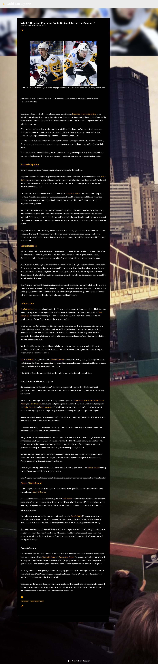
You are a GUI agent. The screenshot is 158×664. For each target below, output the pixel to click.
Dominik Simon (49, 557)
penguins (25, 601)
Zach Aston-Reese (66, 557)
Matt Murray (45, 407)
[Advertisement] (63, 640)
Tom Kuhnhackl (91, 400)
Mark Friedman (27, 360)
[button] (22, 30)
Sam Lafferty (76, 516)
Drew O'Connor (39, 492)
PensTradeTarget (37, 601)
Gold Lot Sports (19, 4)
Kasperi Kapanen (30, 164)
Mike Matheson (57, 360)
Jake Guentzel (30, 407)
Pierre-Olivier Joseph (31, 483)
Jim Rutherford (27, 309)
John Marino (27, 303)
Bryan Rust (78, 400)
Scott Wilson (36, 404)
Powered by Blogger (79, 661)
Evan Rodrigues (29, 246)
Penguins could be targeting (84, 114)
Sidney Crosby (93, 468)
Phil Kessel (67, 499)
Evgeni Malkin (72, 193)
